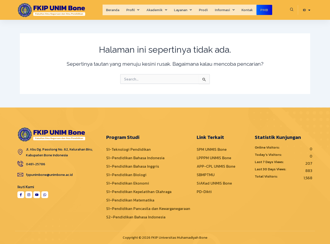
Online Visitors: (267, 147)
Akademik (155, 10)
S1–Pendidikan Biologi (126, 175)
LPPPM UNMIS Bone (214, 158)
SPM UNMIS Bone (212, 149)
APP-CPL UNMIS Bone (216, 166)
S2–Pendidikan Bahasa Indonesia (135, 217)
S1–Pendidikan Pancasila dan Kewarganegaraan (148, 208)
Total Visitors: (266, 176)
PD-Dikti (204, 191)
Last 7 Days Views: (269, 162)
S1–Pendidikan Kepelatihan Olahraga (139, 191)
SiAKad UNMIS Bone (214, 183)
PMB (267, 10)
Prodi (203, 10)
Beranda (109, 10)
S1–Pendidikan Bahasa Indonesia (135, 158)
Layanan (182, 10)
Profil (130, 10)
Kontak (248, 10)
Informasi (225, 10)
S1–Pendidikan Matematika (130, 200)
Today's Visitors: (268, 154)
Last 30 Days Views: (271, 169)
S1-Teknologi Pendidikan (128, 149)
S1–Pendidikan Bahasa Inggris (132, 166)
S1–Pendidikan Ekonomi (127, 183)
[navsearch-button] (292, 10)
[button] (130, 9)
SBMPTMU (206, 175)
